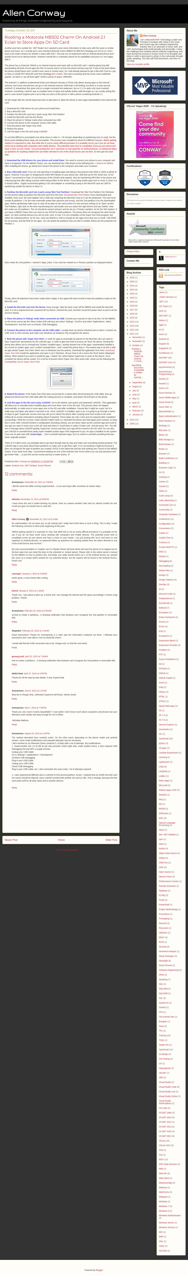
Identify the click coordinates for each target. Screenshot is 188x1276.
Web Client (164, 1178)
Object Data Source (168, 853)
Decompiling (164, 566)
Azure (161, 388)
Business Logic (166, 467)
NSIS (161, 844)
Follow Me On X (170, 257)
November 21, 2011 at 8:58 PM (35, 499)
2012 (132, 330)
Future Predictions (167, 659)
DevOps (162, 584)
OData (162, 858)
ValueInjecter (165, 1068)
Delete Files (164, 570)
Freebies (163, 650)
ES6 (161, 631)
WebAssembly (165, 1183)
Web (161, 1169)
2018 (132, 305)
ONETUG (163, 862)
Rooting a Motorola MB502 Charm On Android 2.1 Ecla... (137, 355)
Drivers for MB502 (104, 163)
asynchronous (165, 367)
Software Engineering (169, 970)
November (137, 341)
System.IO (163, 1003)
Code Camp (164, 495)
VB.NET (162, 1073)
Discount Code (165, 594)
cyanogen (16, 574)
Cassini (162, 486)
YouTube (163, 1251)
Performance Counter (169, 881)
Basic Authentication (168, 416)
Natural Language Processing (167, 824)
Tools (161, 1026)
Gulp (161, 687)
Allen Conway (33, 13)
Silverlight (163, 961)
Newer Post (11, 840)
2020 (132, 298)
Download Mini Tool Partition (77, 195)
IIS (160, 710)
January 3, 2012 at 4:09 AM (34, 574)
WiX (161, 1232)
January (136, 414)
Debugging (164, 561)
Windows (163, 1201)
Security (162, 947)
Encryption (164, 612)
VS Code (163, 1108)
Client (161, 491)
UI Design (163, 1054)
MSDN (162, 809)
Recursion (163, 928)
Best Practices (165, 421)
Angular (162, 344)
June (134, 394)
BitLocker (163, 430)
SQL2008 (163, 993)
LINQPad (163, 771)
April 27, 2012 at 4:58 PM (35, 673)
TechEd (162, 1007)
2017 (132, 310)
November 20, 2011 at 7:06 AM (39, 482)
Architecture (164, 353)
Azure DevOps (165, 393)
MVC (161, 818)
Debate (162, 556)
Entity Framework (167, 617)
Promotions (164, 914)
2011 (132, 334)
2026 (132, 277)
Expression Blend (167, 640)
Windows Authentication (170, 1215)
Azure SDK (164, 407)
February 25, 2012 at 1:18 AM (35, 631)
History (162, 692)
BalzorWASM (165, 411)
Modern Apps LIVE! (168, 790)
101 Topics (164, 306)
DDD (161, 551)
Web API (163, 1173)
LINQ (161, 766)
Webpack (163, 1197)
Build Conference (167, 458)
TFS (161, 1012)
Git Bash (163, 668)
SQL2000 (163, 989)
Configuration (165, 524)
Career (162, 481)
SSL (161, 998)
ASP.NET (163, 358)
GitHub (162, 673)
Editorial (162, 608)
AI (160, 329)
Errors (161, 626)
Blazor (162, 435)
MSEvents (163, 813)
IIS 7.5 (162, 720)
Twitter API (164, 1045)
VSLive (162, 1141)
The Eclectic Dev (166, 1017)
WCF (161, 1159)
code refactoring (166, 500)
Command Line (166, 505)
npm (161, 839)
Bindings (163, 425)
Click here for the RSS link (173, 275)
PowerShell (164, 904)
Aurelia (162, 379)
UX (160, 1063)
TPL (161, 1031)
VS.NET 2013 (165, 1127)
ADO (161, 311)
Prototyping (164, 918)
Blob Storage (165, 439)
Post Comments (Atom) (67, 850)
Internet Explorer (166, 724)
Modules (163, 795)
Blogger (99, 1270)
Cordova (163, 542)
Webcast (163, 1187)
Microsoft (163, 785)
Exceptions (164, 636)
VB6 (161, 1077)
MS (160, 804)
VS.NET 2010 (165, 1117)
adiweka (16, 499)
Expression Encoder (168, 645)
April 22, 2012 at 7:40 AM (36, 656)
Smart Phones (44, 465)
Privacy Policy (133, 251)
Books (162, 449)
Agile (161, 325)
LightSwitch (164, 762)
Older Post (111, 840)
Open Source (165, 872)
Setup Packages (166, 956)
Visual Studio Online (168, 1096)
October (136, 345)
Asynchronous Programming (165, 372)
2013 (132, 326)
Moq (161, 799)
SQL (161, 984)
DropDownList (165, 598)
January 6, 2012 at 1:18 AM (31, 591)
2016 (132, 314)
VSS (161, 1150)
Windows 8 (164, 1211)
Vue (160, 1155)
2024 (132, 286)
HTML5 (162, 701)
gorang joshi (18, 656)
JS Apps (162, 748)
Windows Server (166, 1222)
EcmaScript (164, 603)
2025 (132, 281)
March (135, 406)
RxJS (161, 942)
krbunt (15, 591)
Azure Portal (164, 402)
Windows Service (167, 1227)
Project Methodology (168, 909)
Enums (162, 622)
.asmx (161, 292)
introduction (164, 729)
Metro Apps (164, 780)
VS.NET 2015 (165, 1131)
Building (162, 463)
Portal (161, 900)
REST (161, 937)
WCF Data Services (168, 1164)
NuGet (162, 848)
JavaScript (163, 738)
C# (160, 472)
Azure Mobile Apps (167, 397)
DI (160, 589)
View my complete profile (138, 64)
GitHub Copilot (165, 678)
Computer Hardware (168, 514)
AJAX (161, 334)
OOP (161, 867)
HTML (161, 696)
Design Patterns (166, 580)
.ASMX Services (166, 297)
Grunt (161, 682)
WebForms (164, 1192)
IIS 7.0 (162, 715)
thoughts (163, 1021)
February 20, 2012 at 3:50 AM (38, 611)
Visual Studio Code (167, 1087)
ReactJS (163, 923)
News (161, 830)
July (134, 390)
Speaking (163, 979)
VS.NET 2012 (165, 1122)
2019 (132, 302)
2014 (132, 322)
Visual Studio (165, 1082)
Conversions (164, 528)
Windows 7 (164, 1206)
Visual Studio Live (167, 1091)
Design (162, 575)
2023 (132, 289)
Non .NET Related (28, 465)
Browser (162, 453)
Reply (14, 490)
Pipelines (163, 891)
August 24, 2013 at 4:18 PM (37, 733)
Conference (164, 519)
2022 (132, 293)
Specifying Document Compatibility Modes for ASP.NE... (138, 371)
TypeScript (164, 1049)
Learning (163, 757)
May (134, 398)
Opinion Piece (165, 876)
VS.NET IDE (164, 1136)
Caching (162, 477)
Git (160, 664)
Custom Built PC (166, 547)
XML (161, 1241)
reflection (163, 933)
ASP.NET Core (165, 362)
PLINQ (162, 895)
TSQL (161, 1040)
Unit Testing (164, 1059)
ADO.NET (163, 315)
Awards (162, 383)
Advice (162, 320)
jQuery (162, 743)
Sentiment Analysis (167, 951)
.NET (161, 301)
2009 (132, 423)
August (135, 386)
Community (164, 509)
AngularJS (163, 348)
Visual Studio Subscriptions (165, 1102)
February (136, 410)
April (134, 402)
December (137, 337)
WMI (161, 1236)
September (137, 382)
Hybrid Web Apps (167, 706)
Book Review (165, 444)
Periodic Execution (167, 886)
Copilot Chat (164, 538)
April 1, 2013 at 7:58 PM (35, 708)
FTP (161, 654)
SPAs (161, 975)
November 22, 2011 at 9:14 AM (44, 519)
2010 (132, 420)
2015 (132, 318)
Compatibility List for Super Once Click (22, 362)
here (101, 51)
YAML (161, 1246)
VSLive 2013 (165, 1145)
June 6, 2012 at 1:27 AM (36, 691)
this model (57, 74)
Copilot (162, 533)
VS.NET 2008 (165, 1113)
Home (61, 840)
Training (162, 1035)
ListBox (162, 776)
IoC (160, 734)
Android (15, 465)
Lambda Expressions (168, 753)
